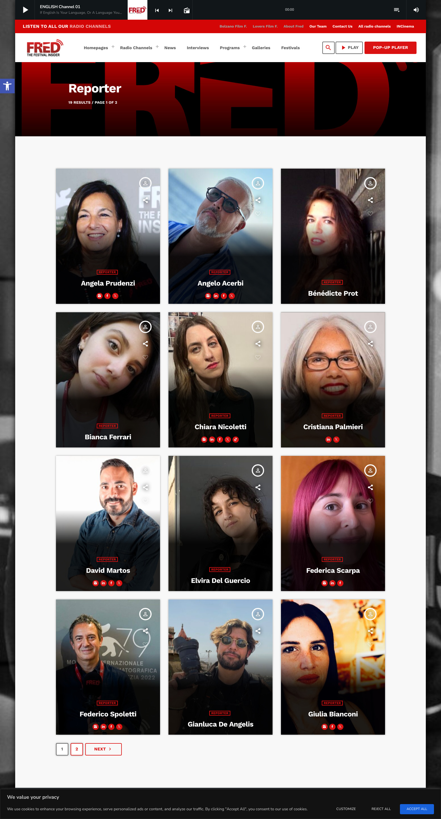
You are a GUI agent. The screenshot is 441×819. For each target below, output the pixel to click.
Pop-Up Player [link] (390, 47)
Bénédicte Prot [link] (333, 293)
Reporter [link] (107, 272)
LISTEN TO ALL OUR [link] (67, 26)
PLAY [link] (349, 47)
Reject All (381, 809)
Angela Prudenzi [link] (108, 283)
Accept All (417, 809)
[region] (220, 804)
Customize (346, 809)
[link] (7, 86)
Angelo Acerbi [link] (220, 283)
